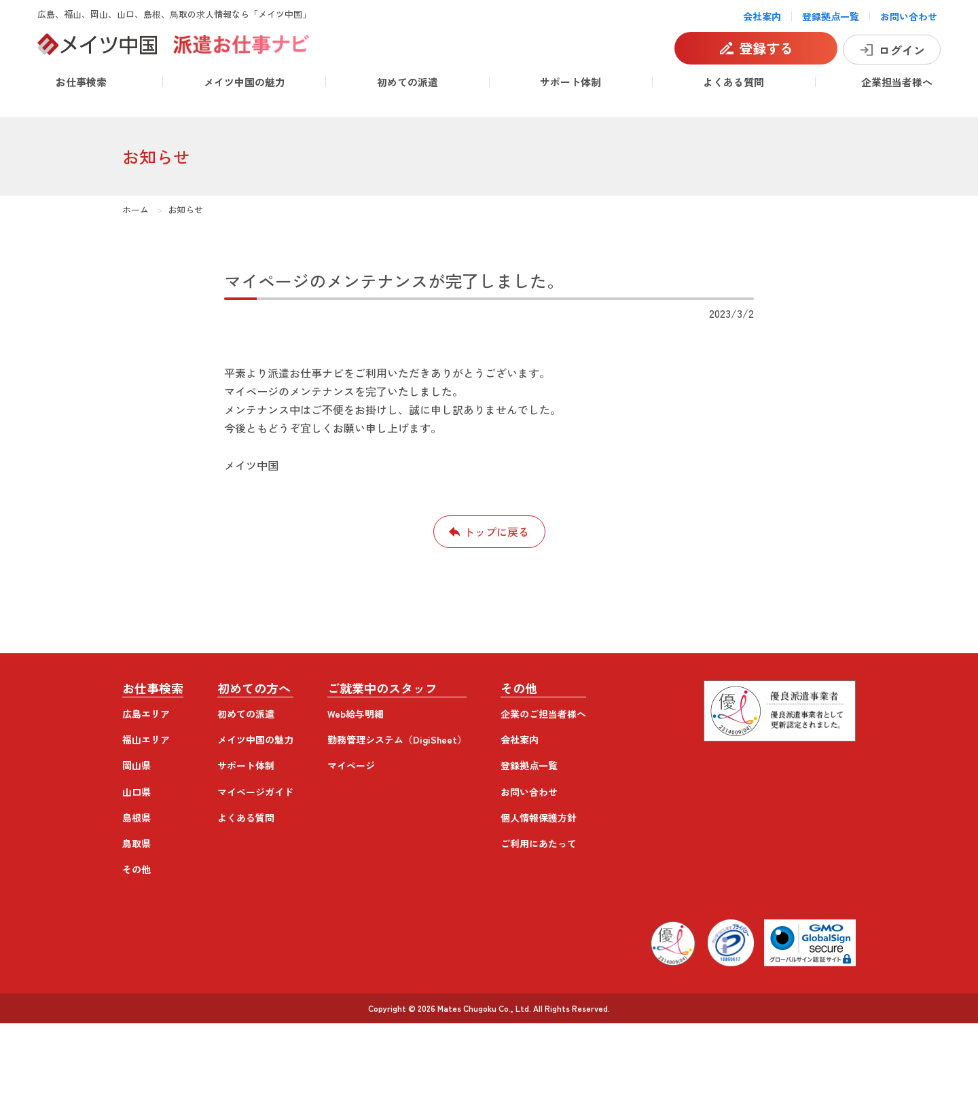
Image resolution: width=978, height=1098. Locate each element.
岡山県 (136, 765)
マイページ (351, 765)
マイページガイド (255, 792)
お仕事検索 (81, 82)
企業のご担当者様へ (543, 713)
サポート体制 (570, 82)
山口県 (136, 792)
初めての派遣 (407, 82)
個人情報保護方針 (539, 817)
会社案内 (762, 16)
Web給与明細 (355, 713)
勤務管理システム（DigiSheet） (397, 739)
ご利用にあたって (539, 843)
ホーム (135, 209)
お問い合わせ (908, 16)
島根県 (136, 817)
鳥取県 (136, 843)
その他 (136, 869)
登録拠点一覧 (830, 16)
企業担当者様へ (896, 82)
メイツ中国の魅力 (244, 82)
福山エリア (146, 739)
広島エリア (146, 713)
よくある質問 (733, 82)
